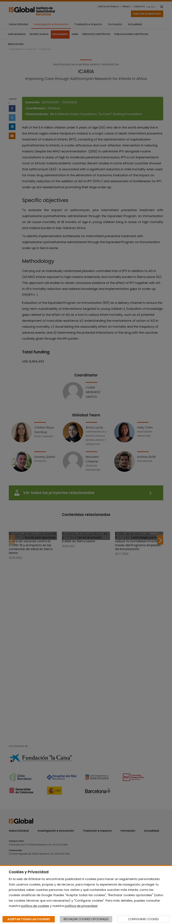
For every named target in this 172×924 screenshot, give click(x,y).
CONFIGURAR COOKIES (143, 919)
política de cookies (35, 906)
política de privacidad (81, 906)
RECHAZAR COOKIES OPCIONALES (86, 919)
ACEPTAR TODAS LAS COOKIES (28, 919)
